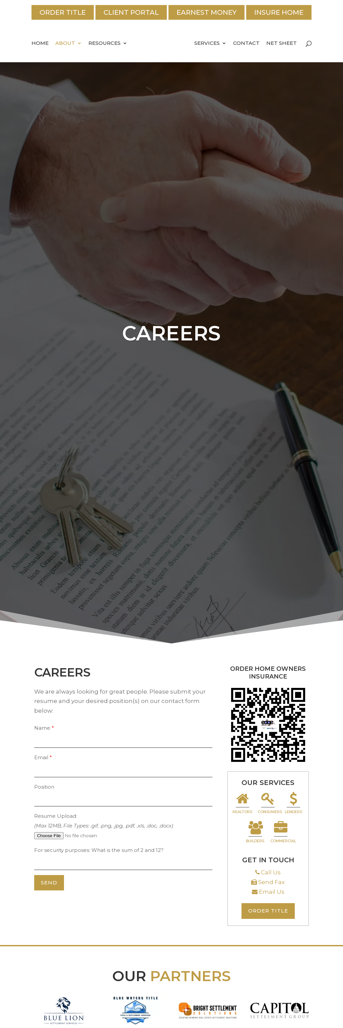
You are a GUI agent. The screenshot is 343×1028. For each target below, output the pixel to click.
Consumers (269, 804)
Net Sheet (281, 43)
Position (44, 787)
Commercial (281, 833)
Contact (246, 43)
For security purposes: (62, 850)
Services (207, 43)
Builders (255, 833)
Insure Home (278, 12)
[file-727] (85, 835)
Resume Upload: (55, 816)
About (65, 43)
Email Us (271, 891)
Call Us (271, 872)
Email (41, 757)
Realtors (242, 804)
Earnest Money (206, 12)
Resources (104, 43)
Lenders (293, 804)
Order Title (63, 12)
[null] (49, 883)
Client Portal (131, 12)
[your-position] (123, 799)
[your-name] (123, 740)
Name (42, 728)
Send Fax (271, 882)
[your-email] (123, 770)
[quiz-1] (123, 862)
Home (40, 43)
